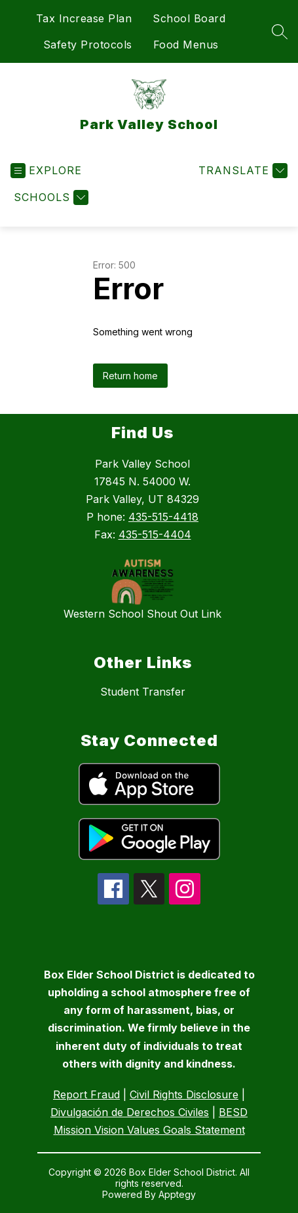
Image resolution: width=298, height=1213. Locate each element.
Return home (130, 375)
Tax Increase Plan (84, 18)
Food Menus (186, 44)
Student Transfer (142, 691)
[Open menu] (46, 170)
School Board (189, 18)
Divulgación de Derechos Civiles (129, 1112)
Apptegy (177, 1194)
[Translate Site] (241, 170)
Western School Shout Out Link (142, 613)
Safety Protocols (87, 44)
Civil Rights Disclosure (184, 1094)
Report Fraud (86, 1094)
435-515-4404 (155, 534)
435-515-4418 (163, 516)
